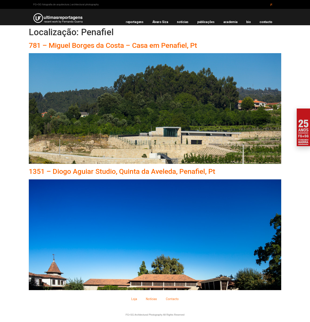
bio (248, 22)
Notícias (151, 299)
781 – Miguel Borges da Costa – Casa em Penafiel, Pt (113, 45)
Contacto (172, 299)
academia (230, 22)
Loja (134, 299)
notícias (182, 22)
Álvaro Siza (160, 22)
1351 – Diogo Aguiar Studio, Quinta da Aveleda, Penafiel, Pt (122, 171)
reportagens (134, 22)
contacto (266, 22)
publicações (206, 22)
